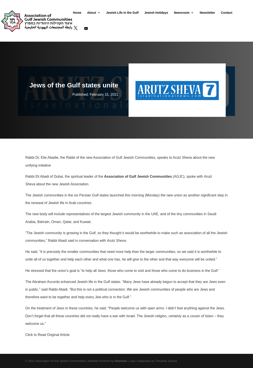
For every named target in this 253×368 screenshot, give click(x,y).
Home (77, 12)
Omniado (121, 361)
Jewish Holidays (156, 12)
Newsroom (182, 12)
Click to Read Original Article (47, 335)
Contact (226, 12)
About (91, 12)
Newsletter (207, 12)
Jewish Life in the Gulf (122, 12)
